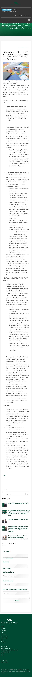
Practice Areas (4, 636)
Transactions (4, 638)
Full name (7, 552)
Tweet (4, 475)
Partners (3, 632)
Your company (7, 568)
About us (3, 628)
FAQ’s (2, 654)
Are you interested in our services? (15, 589)
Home (2, 626)
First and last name (8, 558)
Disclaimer (3, 656)
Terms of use (4, 646)
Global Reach (4, 660)
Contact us (3, 641)
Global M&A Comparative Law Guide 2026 (18, 503)
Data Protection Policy (6, 648)
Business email (8, 581)
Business (6, 562)
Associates (3, 630)
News (2, 640)
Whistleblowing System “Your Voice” (10, 650)
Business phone (9, 572)
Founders (3, 634)
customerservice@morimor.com (9, 11)
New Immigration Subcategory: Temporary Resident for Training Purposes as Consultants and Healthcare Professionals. (18, 537)
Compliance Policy (5, 652)
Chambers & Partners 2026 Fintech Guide (18, 519)
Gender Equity (4, 662)
